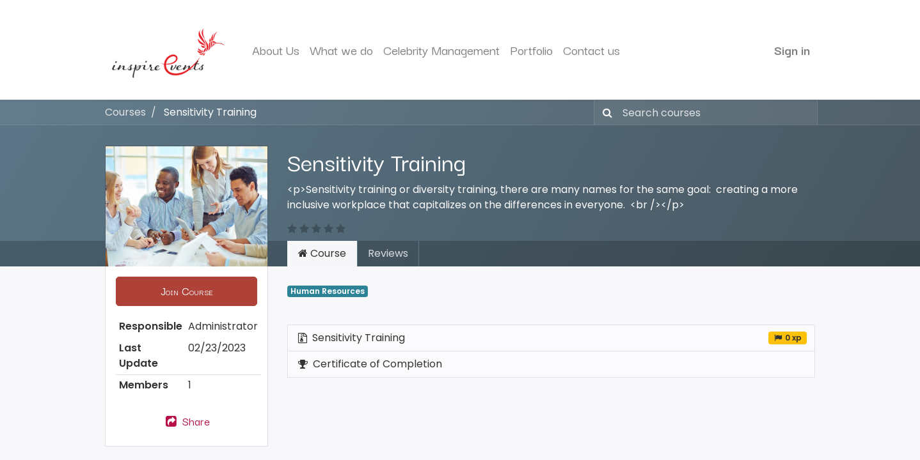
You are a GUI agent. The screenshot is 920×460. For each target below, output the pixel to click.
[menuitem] (276, 50)
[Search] (604, 112)
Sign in (792, 49)
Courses (125, 112)
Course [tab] (322, 253)
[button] (186, 291)
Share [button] (186, 421)
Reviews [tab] (388, 253)
